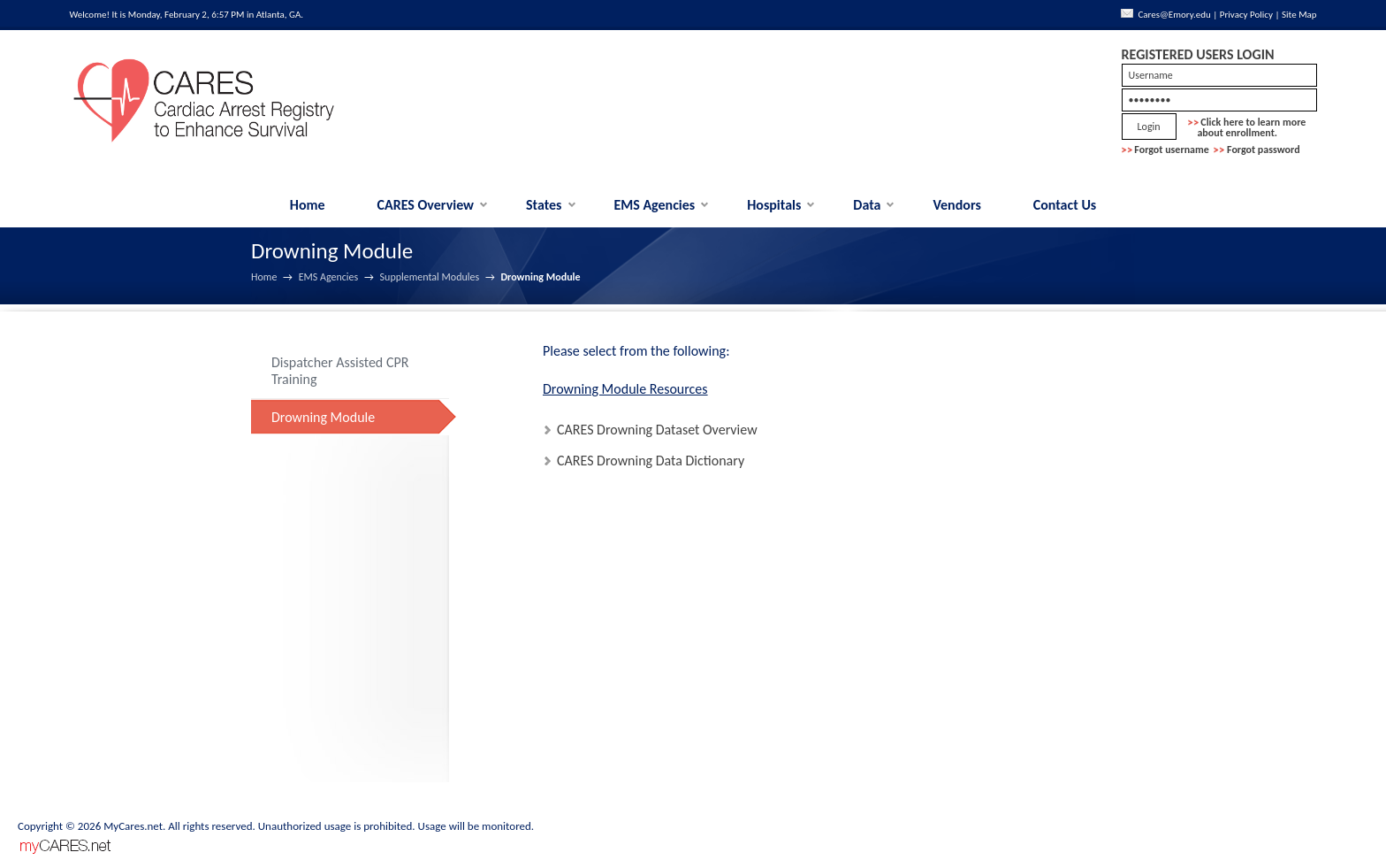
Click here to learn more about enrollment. (1247, 127)
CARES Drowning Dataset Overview (657, 429)
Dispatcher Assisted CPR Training (339, 371)
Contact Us (1064, 204)
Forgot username (1171, 149)
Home (307, 204)
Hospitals (774, 204)
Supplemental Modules (430, 277)
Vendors (956, 204)
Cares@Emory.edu (1174, 14)
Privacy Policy (1246, 14)
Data (866, 204)
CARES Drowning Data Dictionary (650, 460)
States (544, 204)
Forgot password (1263, 149)
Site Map (1299, 14)
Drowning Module (323, 417)
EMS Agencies (654, 204)
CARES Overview (426, 204)
